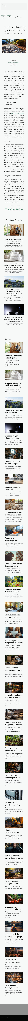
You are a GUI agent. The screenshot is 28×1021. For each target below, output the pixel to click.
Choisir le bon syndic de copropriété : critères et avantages (13, 566)
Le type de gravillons (13, 65)
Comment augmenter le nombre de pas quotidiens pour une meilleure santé (13, 592)
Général (9, 15)
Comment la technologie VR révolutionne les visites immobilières (14, 541)
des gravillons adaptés (17, 113)
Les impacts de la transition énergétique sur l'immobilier (14, 936)
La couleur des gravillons (13, 62)
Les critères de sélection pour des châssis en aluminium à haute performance (13, 806)
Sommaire (14, 60)
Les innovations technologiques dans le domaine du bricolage (14, 777)
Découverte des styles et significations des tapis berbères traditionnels (13, 516)
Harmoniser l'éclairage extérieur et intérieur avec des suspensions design (14, 698)
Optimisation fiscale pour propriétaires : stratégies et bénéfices (13, 617)
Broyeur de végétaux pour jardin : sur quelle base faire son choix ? (13, 884)
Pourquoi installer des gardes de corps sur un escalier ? (14, 858)
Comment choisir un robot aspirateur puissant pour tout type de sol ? (13, 490)
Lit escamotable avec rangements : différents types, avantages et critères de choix (14, 725)
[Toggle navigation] (4, 6)
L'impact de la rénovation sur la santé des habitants (12, 832)
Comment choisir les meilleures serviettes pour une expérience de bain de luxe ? (14, 265)
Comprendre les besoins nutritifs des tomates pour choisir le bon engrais (14, 910)
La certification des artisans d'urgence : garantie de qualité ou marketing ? (13, 464)
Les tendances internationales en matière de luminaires (13, 962)
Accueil (3, 15)
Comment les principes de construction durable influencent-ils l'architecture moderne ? (14, 292)
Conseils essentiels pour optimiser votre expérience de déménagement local (13, 671)
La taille (13, 64)
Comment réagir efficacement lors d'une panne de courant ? (14, 318)
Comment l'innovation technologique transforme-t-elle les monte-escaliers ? (14, 239)
